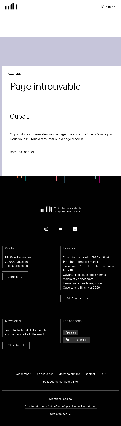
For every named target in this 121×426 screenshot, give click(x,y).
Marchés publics (69, 374)
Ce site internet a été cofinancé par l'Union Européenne (61, 406)
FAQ (103, 374)
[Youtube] (60, 229)
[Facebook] (75, 229)
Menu (108, 6)
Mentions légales (60, 399)
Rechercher (22, 374)
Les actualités (44, 374)
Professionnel (76, 339)
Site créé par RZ (60, 414)
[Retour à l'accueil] (11, 7)
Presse (71, 332)
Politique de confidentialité (60, 381)
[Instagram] (46, 229)
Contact (90, 374)
